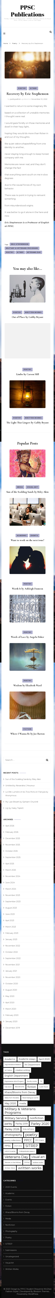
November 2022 (12, 946)
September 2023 (13, 901)
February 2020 (12, 1015)
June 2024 (10, 882)
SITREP (33, 88)
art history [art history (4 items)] (8, 1070)
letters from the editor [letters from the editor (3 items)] (12, 1098)
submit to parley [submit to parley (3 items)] (10, 1151)
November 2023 (12, 895)
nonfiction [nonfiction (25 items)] (36, 1118)
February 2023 (11, 933)
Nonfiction (10, 1225)
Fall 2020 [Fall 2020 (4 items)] (8, 1087)
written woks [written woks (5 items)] (38, 1162)
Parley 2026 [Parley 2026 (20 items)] (12, 1129)
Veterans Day (34, 252)
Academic (21, 535)
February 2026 (11, 832)
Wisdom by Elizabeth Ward (27, 685)
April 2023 (9, 920)
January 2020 (11, 1021)
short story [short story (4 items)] (18, 1146)
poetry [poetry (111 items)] (31, 1134)
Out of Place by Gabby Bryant (27, 317)
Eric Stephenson (19, 244)
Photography (11, 1231)
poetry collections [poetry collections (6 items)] (13, 1140)
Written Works (33, 312)
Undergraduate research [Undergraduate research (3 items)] (27, 1151)
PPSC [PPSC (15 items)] (8, 1145)
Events (34, 535)
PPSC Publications (27, 10)
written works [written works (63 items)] (30, 1168)
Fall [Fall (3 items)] (41, 1081)
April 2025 (9, 863)
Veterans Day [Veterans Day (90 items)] (16, 1157)
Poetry (22, 88)
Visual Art (32, 487)
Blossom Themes (41, 1291)
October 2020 (11, 983)
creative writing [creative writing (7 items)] (22, 1070)
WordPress (33, 1294)
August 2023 (11, 908)
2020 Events (11, 1187)
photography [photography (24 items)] (13, 1134)
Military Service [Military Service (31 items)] (15, 1118)
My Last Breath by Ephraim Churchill (21, 802)
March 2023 (10, 927)
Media (20, 487)
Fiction (27, 729)
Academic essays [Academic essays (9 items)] (27, 1059)
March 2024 (10, 889)
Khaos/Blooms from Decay (17, 1212)
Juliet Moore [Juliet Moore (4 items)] (43, 1087)
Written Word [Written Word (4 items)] (10, 1168)
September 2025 (12, 857)
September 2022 (13, 958)
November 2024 (12, 876)
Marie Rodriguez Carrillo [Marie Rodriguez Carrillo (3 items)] (30, 1098)
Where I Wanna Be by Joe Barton (27, 733)
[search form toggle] (51, 32)
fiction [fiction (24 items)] (31, 1086)
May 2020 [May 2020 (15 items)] (10, 1103)
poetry (10, 252)
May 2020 (9, 996)
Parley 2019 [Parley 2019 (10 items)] (22, 1123)
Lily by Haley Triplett (14, 808)
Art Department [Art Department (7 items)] (32, 1064)
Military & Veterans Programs (22, 248)
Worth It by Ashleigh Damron (27, 588)
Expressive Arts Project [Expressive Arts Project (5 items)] (14, 1081)
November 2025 (12, 845)
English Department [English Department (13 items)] (16, 1075)
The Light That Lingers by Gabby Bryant (27, 422)
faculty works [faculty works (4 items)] (32, 1081)
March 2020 (10, 1009)
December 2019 (12, 1028)
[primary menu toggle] (5, 33)
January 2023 (11, 939)
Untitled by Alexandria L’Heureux (20, 785)
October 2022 (11, 952)
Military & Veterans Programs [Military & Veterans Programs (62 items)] (20, 1111)
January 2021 (11, 971)
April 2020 (9, 1002)
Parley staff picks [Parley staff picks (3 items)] (28, 1129)
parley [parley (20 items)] (8, 1123)
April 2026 (9, 826)
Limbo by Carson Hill (27, 374)
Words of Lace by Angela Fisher (27, 637)
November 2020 (12, 977)
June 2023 (10, 914)
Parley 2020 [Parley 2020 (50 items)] (40, 1124)
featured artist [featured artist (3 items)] (19, 1087)
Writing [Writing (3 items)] (26, 1162)
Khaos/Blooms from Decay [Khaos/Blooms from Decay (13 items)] (20, 1092)
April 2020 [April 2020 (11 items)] (44, 1059)
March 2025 (10, 870)
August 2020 (11, 990)
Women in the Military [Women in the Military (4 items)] (13, 1162)
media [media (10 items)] (22, 1103)
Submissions (11, 1250)
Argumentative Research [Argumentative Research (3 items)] (13, 1064)
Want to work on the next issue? (27, 540)
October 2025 (11, 851)
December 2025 (12, 838)
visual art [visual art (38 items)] (38, 1157)
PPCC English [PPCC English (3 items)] (39, 1140)
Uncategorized (12, 1256)
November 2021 (12, 965)
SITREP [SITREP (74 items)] (31, 1146)
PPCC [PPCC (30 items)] (28, 1140)
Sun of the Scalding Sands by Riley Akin (27, 491)
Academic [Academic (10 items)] (10, 1059)
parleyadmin (15, 99)
